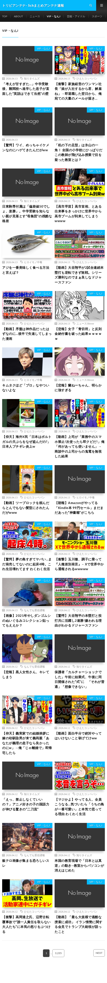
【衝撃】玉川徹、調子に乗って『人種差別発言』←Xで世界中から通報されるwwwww (79, 564)
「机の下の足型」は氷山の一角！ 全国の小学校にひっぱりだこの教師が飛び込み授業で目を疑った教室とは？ (78, 152)
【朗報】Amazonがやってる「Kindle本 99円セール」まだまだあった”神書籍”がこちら (79, 507)
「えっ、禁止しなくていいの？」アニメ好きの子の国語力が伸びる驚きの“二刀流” (25, 804)
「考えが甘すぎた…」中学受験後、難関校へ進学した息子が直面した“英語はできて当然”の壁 (25, 88)
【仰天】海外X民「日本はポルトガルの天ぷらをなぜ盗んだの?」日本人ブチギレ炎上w (27, 441)
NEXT (99, 952)
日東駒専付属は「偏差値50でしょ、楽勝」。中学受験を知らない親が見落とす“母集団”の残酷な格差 (27, 213)
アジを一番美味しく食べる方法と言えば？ (25, 270)
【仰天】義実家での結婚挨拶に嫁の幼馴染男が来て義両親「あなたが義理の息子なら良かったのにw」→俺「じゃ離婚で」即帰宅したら (27, 743)
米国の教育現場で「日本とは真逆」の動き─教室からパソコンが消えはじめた (79, 865)
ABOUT (18, 16)
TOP (4, 16)
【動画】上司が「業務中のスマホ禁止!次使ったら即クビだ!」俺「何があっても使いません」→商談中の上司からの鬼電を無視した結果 (79, 446)
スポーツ (97, 16)
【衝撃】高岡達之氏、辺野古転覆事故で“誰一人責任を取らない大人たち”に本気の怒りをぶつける (26, 924)
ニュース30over (85, 323)
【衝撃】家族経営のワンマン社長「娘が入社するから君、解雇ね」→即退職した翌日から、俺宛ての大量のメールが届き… (78, 91)
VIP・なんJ (53, 16)
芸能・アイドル (76, 16)
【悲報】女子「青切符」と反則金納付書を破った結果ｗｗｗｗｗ (78, 333)
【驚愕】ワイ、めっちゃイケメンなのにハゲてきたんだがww (25, 147)
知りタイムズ (32, 78)
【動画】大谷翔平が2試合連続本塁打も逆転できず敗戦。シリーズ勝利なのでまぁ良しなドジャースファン (79, 275)
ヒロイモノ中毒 (33, 262)
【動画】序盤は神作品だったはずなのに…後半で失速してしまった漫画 (27, 333)
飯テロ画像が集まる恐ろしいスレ (25, 863)
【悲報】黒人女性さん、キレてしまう (25, 674)
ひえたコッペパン (86, 78)
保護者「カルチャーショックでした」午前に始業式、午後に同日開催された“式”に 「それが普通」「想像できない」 (79, 679)
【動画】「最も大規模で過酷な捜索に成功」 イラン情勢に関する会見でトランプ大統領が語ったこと (78, 924)
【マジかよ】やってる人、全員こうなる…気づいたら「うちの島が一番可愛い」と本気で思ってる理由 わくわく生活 (79, 806)
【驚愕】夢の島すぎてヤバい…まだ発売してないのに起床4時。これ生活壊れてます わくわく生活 (27, 564)
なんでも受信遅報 (34, 610)
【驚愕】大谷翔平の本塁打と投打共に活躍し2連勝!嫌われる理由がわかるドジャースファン (78, 620)
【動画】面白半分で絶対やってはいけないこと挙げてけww (78, 735)
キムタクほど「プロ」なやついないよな (25, 387)
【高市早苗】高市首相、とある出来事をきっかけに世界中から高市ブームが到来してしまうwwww (78, 213)
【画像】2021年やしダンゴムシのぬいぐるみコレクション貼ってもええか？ (26, 620)
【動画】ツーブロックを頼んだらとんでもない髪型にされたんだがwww (25, 507)
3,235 (58, 953)
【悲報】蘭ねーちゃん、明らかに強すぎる (78, 387)
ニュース (35, 16)
